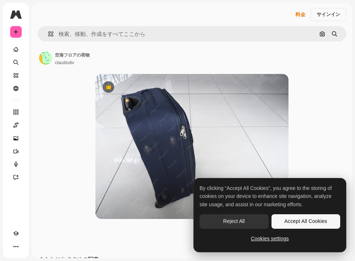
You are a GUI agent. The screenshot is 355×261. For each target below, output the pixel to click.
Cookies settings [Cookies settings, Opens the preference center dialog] (270, 238)
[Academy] (16, 233)
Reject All (234, 221)
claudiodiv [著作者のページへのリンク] (64, 62)
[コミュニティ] (16, 88)
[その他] (16, 246)
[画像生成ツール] (16, 138)
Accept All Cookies (306, 221)
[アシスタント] (16, 177)
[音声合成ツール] (16, 164)
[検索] (16, 62)
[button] (48, 34)
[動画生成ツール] (16, 151)
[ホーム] (16, 49)
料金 (300, 14)
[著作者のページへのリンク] (45, 58)
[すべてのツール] (16, 112)
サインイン (328, 14)
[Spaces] (16, 125)
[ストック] (16, 75)
